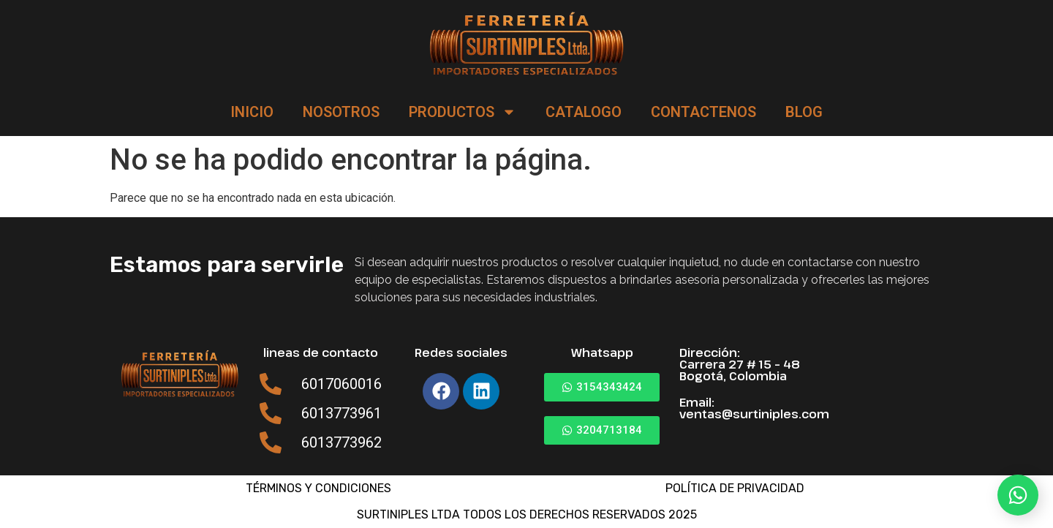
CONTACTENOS (703, 112)
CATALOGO (584, 112)
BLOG (804, 112)
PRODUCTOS (462, 112)
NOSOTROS (341, 112)
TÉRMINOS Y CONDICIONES (318, 488)
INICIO (251, 112)
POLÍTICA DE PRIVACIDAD (734, 488)
